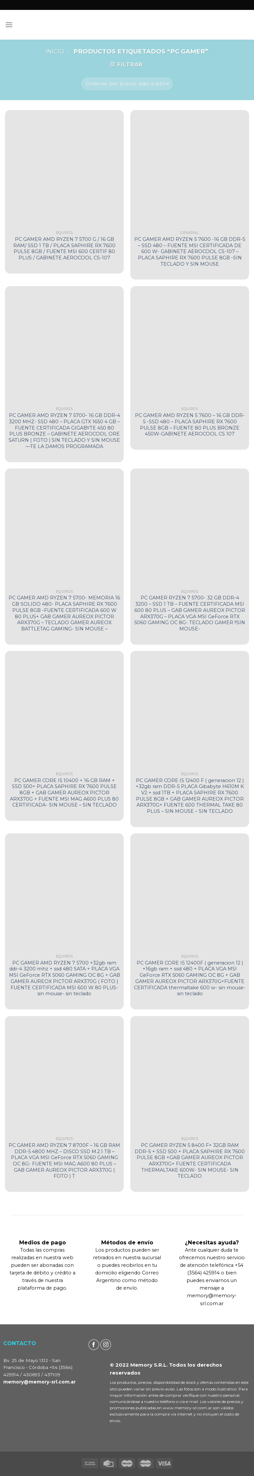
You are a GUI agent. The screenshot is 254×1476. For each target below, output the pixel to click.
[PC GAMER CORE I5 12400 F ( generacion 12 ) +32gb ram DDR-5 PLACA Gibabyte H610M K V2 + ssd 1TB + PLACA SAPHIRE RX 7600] (190, 710)
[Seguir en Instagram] (105, 1344)
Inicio (55, 51)
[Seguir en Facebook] (93, 1344)
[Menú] (9, 25)
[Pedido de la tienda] (126, 83)
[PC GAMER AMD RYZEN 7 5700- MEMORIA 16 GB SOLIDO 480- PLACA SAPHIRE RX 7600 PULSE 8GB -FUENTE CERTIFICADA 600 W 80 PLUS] (64, 528)
